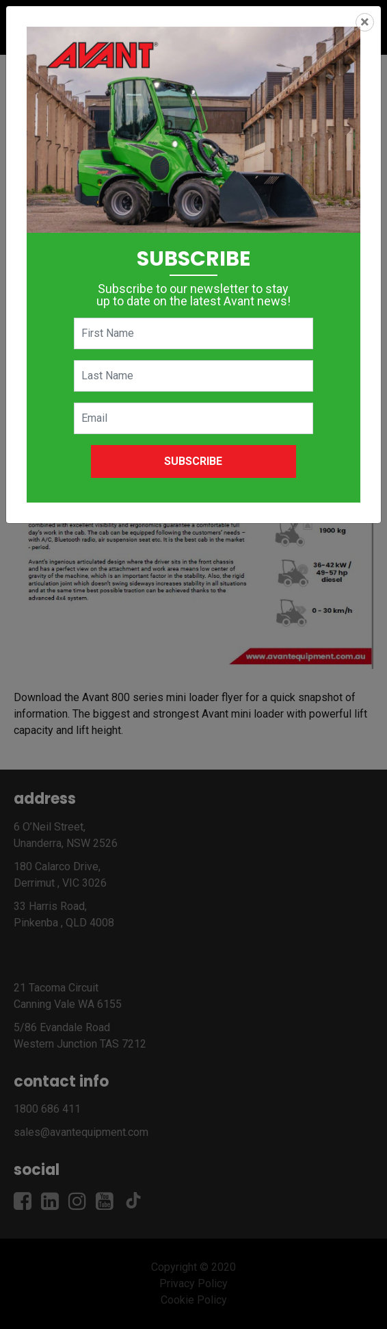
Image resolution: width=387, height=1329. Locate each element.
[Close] (365, 22)
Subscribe (193, 461)
